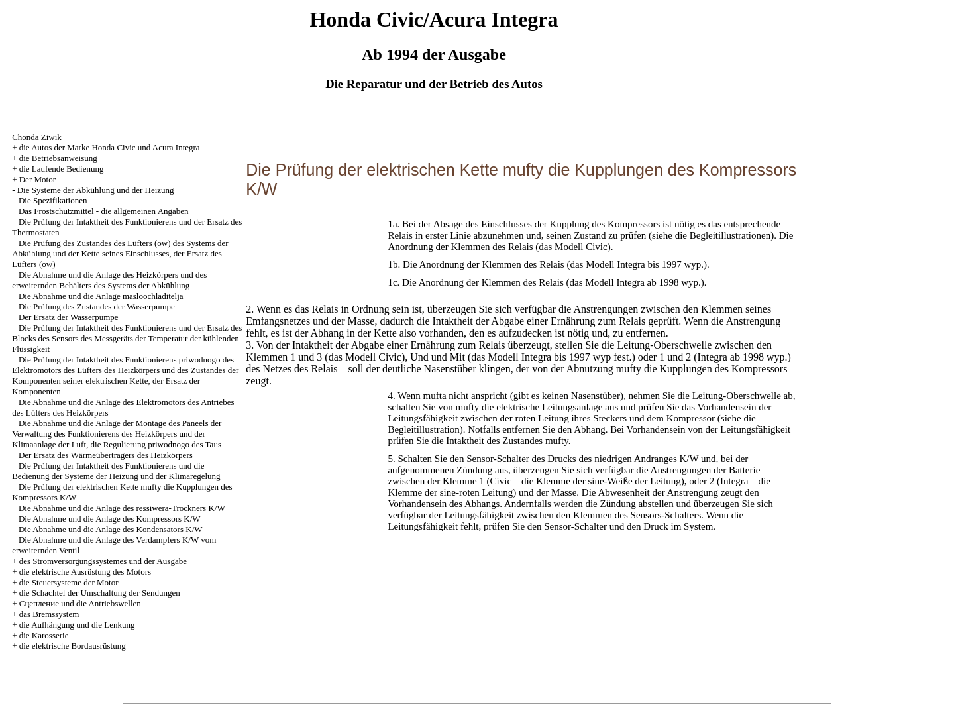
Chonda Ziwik (37, 137)
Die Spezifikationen (53, 200)
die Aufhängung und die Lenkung (77, 625)
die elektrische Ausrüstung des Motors (85, 572)
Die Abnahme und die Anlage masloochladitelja (101, 296)
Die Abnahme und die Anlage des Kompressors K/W (110, 519)
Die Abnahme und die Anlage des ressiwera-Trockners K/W (122, 508)
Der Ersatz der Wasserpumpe (69, 317)
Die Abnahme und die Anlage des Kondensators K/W (111, 529)
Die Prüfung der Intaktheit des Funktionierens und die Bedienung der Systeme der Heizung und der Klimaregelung (116, 471)
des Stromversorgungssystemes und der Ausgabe (103, 561)
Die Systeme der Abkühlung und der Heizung (95, 190)
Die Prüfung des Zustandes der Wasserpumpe (97, 306)
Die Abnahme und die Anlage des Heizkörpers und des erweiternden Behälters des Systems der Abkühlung (109, 280)
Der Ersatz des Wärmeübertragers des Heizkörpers (106, 455)
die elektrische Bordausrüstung (72, 646)
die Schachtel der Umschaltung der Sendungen (99, 593)
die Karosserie (44, 635)
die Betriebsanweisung (58, 158)
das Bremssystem (49, 614)
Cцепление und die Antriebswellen (80, 603)
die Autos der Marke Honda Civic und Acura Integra (109, 147)
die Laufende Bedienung (61, 169)
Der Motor (37, 179)
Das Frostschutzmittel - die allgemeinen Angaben (104, 211)
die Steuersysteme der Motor (69, 582)
